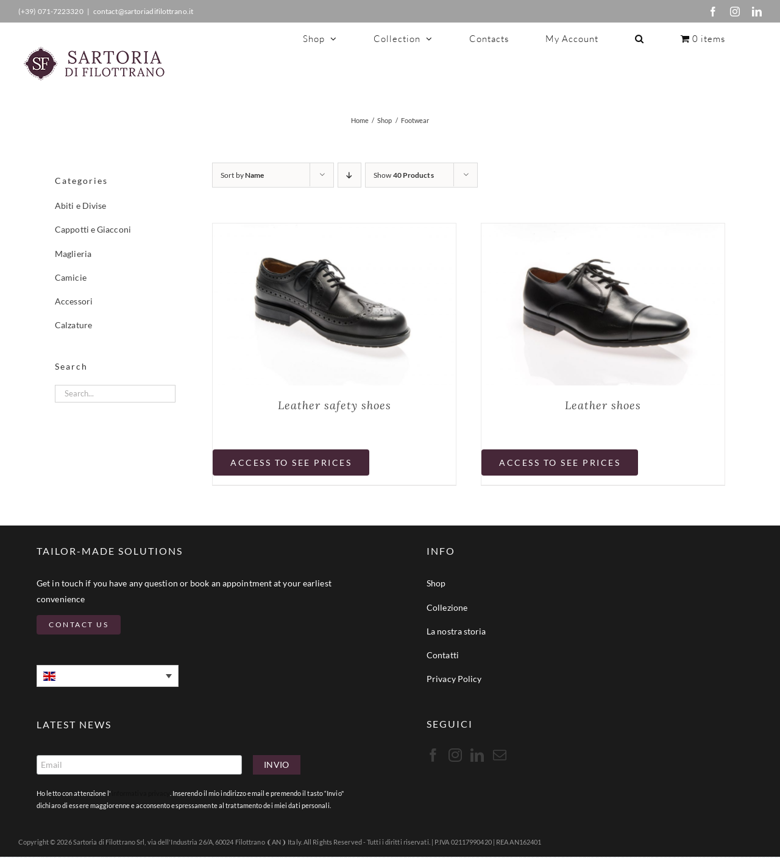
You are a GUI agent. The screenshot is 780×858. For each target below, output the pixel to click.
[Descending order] (349, 175)
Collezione (447, 607)
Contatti (443, 655)
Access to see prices (291, 462)
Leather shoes (603, 405)
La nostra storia (456, 631)
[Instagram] (455, 755)
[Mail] (499, 755)
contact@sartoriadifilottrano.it (143, 11)
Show (404, 175)
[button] (639, 38)
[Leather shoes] (603, 231)
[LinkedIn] (477, 755)
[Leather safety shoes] (334, 231)
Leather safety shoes (334, 405)
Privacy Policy (454, 678)
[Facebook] (433, 755)
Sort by (242, 175)
